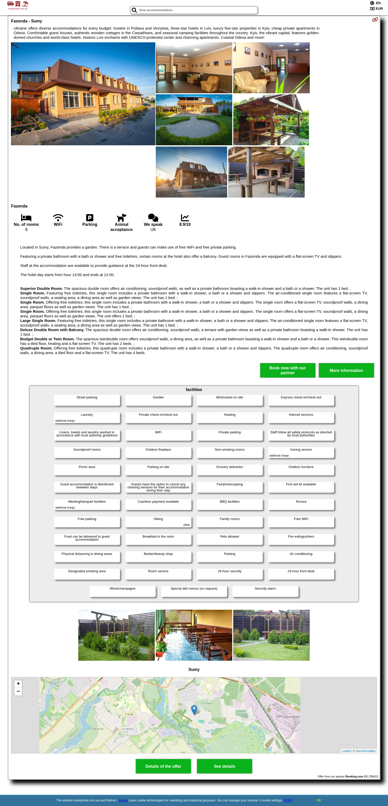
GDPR (288, 800)
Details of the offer (163, 766)
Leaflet (346, 750)
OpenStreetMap (366, 750)
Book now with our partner (287, 370)
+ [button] (18, 684)
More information (346, 370)
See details (224, 766)
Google (123, 800)
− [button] (18, 692)
